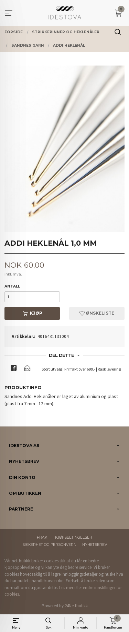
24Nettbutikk (76, 606)
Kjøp (32, 313)
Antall (12, 286)
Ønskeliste (96, 313)
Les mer (66, 587)
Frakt (43, 537)
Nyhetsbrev (94, 544)
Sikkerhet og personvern (49, 544)
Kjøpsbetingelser (73, 537)
